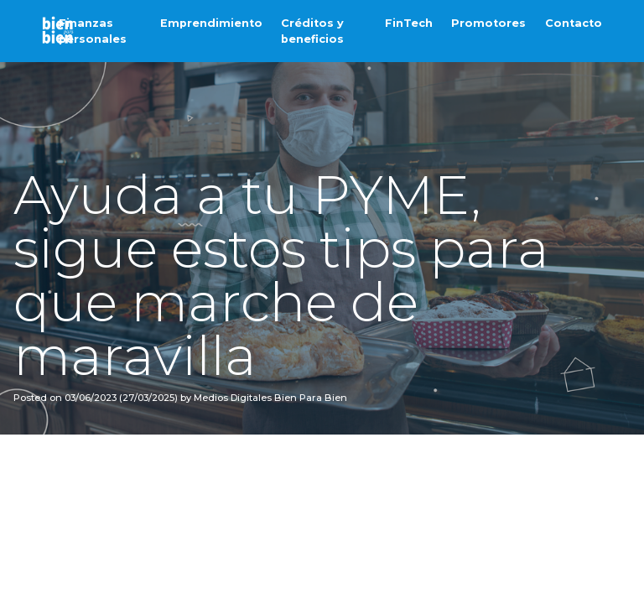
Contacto (573, 23)
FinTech (409, 23)
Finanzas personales (93, 31)
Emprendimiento (211, 23)
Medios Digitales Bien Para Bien (269, 398)
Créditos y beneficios (312, 31)
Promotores (488, 23)
